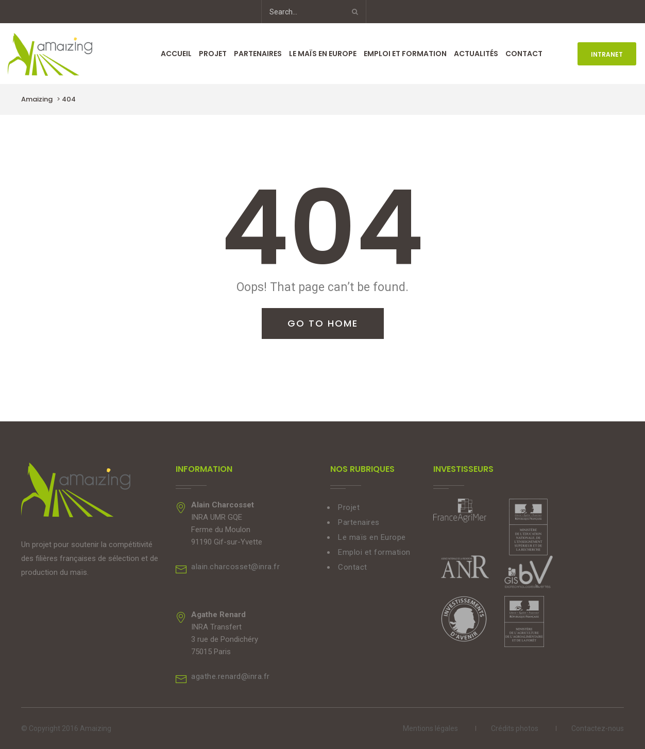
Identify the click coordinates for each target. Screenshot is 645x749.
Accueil (176, 53)
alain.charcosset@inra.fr (235, 566)
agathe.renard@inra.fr (230, 676)
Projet (213, 53)
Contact (523, 53)
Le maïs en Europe (323, 53)
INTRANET (607, 54)
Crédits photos (514, 728)
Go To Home (322, 323)
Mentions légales (430, 728)
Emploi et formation (405, 53)
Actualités (476, 53)
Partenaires (258, 53)
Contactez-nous (597, 728)
